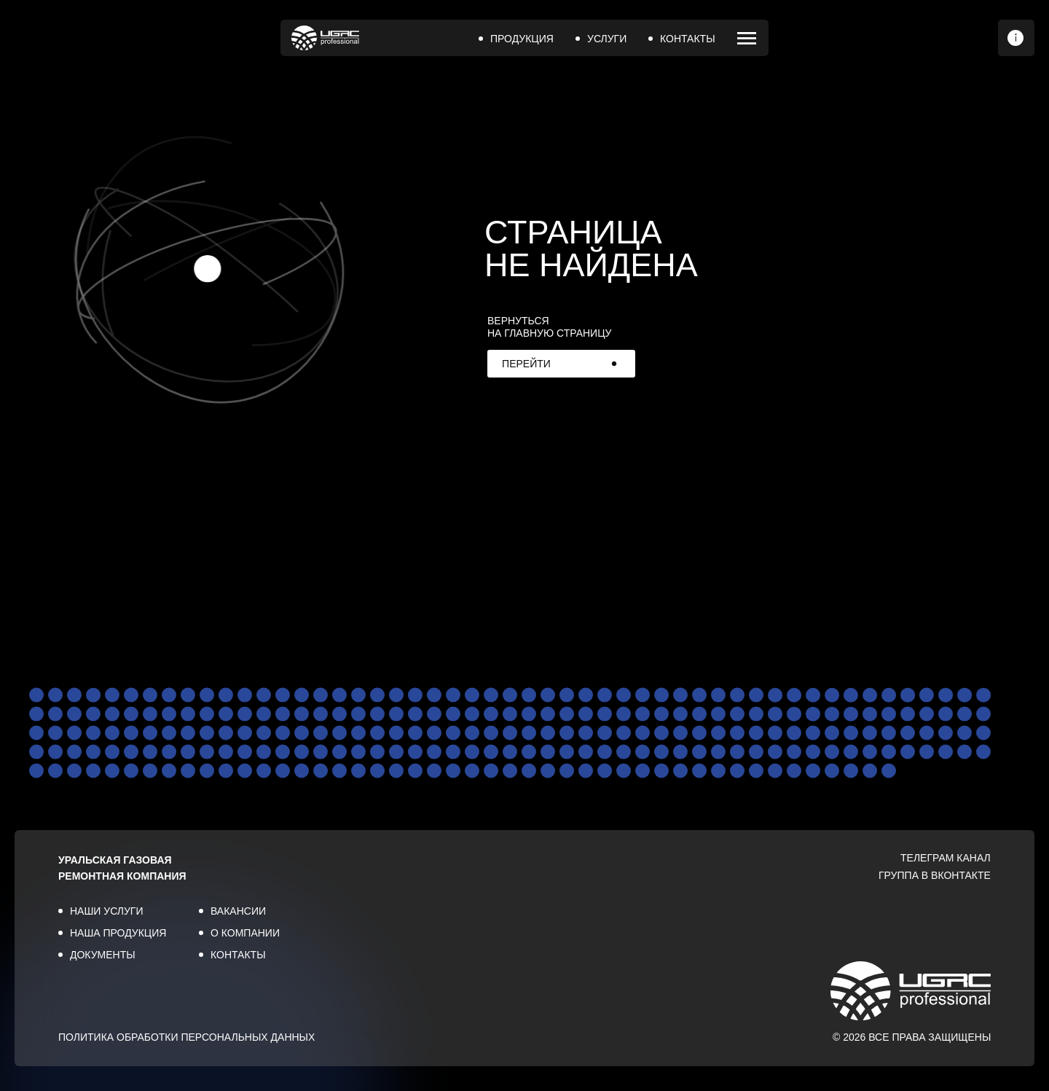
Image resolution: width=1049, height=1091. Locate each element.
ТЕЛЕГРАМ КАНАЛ (945, 858)
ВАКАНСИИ (238, 911)
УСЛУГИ (606, 38)
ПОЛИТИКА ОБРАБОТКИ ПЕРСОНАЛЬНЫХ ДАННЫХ (186, 1037)
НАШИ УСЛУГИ (107, 911)
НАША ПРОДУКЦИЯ (118, 933)
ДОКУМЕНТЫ (102, 955)
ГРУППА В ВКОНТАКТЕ (935, 875)
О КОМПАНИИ (245, 933)
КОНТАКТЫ (687, 38)
